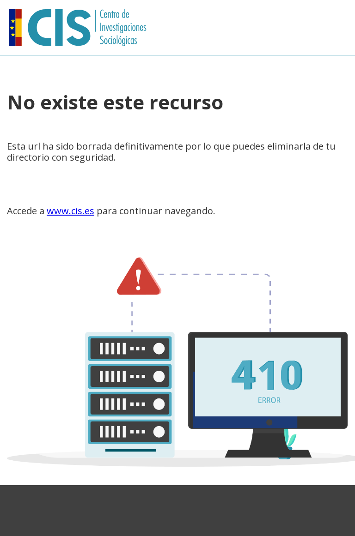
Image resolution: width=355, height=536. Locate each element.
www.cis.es (70, 211)
